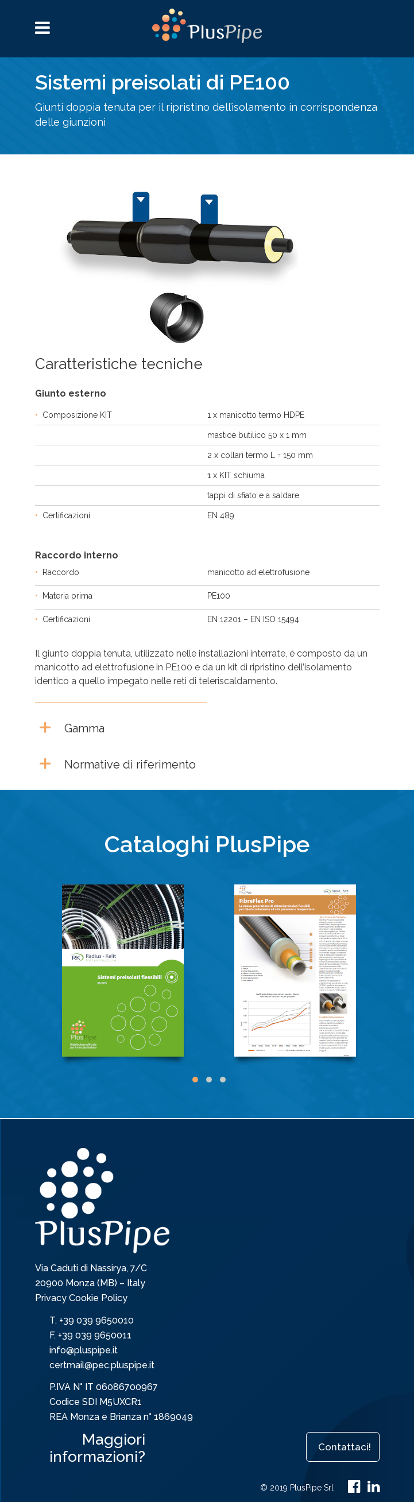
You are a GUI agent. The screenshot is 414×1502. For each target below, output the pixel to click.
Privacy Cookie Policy (81, 1298)
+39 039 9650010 (96, 1320)
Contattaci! (344, 1447)
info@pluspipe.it (83, 1350)
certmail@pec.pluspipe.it (101, 1365)
